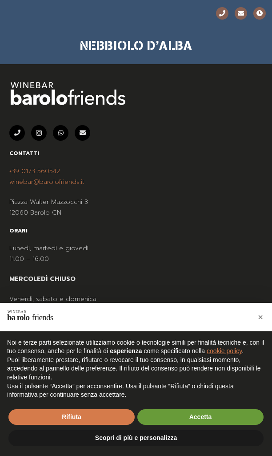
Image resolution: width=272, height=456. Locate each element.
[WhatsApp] (60, 133)
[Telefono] (222, 13)
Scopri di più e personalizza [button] (136, 437)
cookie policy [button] (224, 350)
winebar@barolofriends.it (46, 182)
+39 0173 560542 (34, 171)
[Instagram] (39, 133)
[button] (260, 317)
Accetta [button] (200, 416)
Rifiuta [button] (71, 416)
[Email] (241, 13)
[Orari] (259, 13)
